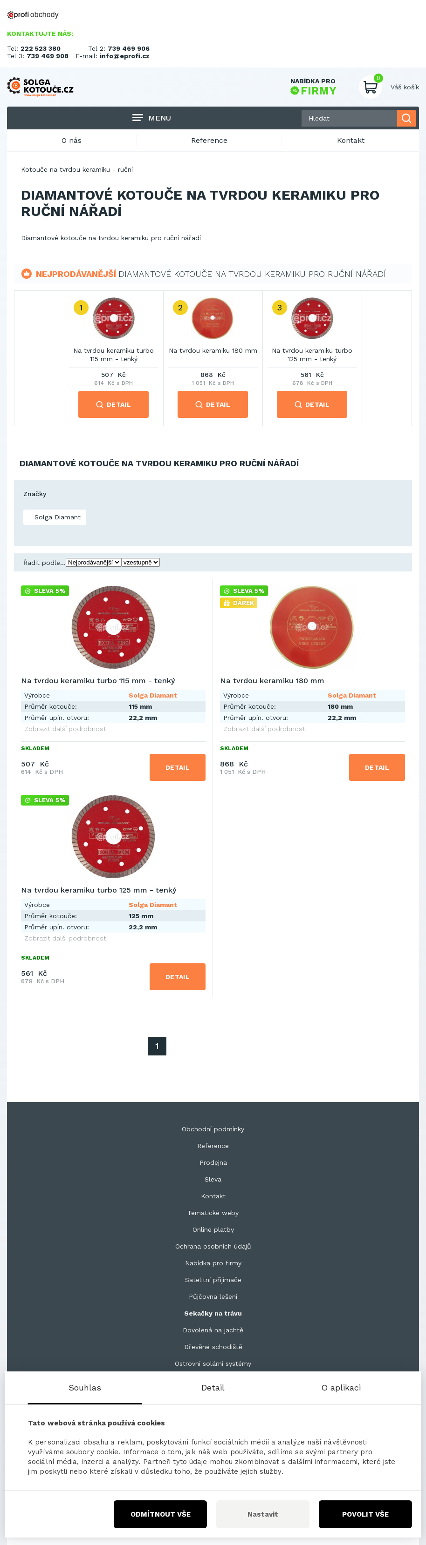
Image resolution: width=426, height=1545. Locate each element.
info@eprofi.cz (125, 56)
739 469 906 (129, 48)
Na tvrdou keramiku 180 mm (213, 350)
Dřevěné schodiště (213, 1346)
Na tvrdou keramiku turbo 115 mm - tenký (113, 355)
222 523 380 (41, 48)
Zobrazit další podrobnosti (66, 728)
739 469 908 (48, 56)
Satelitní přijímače (213, 1279)
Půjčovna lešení (213, 1296)
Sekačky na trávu (213, 1313)
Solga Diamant (56, 517)
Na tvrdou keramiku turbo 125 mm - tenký (312, 355)
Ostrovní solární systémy (213, 1363)
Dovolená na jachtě (213, 1330)
